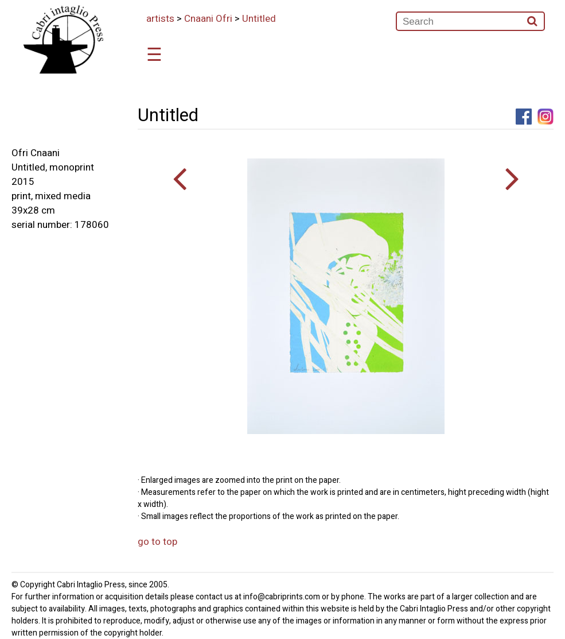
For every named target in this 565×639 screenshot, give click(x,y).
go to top (157, 542)
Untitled (259, 18)
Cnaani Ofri (208, 18)
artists (160, 18)
